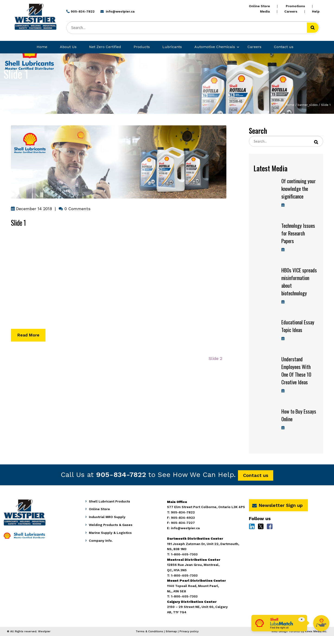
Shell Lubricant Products (109, 501)
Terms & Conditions (149, 631)
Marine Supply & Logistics (110, 533)
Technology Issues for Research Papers (298, 233)
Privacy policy (189, 631)
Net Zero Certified (105, 47)
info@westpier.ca (185, 528)
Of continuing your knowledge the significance (298, 188)
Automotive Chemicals (214, 47)
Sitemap (171, 631)
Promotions (295, 6)
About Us (68, 47)
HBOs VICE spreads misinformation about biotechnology (299, 281)
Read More (28, 335)
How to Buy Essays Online (298, 415)
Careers (290, 11)
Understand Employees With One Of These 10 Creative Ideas (296, 370)
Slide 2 (215, 360)
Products (142, 47)
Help (316, 11)
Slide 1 (18, 222)
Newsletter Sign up (277, 505)
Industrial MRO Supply (107, 517)
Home (42, 47)
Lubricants (172, 47)
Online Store (259, 6)
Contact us (283, 47)
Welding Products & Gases (110, 525)
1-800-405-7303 (184, 596)
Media (265, 11)
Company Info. (101, 540)
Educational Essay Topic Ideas (297, 325)
